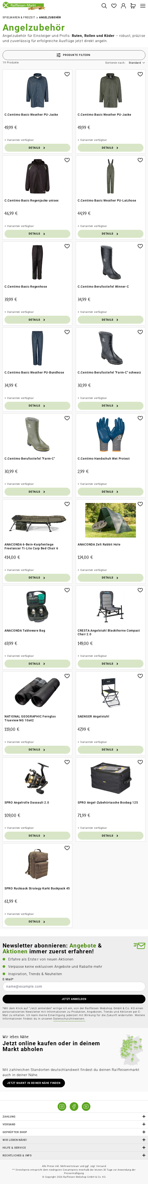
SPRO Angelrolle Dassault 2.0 (27, 802)
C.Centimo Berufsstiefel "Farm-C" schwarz (109, 372)
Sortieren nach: (115, 62)
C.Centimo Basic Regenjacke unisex (32, 200)
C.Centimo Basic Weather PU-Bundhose (34, 372)
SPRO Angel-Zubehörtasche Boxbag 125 (108, 802)
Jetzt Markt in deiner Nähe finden (33, 1083)
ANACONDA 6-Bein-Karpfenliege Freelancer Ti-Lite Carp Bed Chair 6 (31, 546)
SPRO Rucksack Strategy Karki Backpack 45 (37, 888)
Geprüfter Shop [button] (74, 1132)
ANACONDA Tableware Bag (25, 630)
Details (37, 148)
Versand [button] (74, 1124)
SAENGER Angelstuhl (93, 716)
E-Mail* (8, 979)
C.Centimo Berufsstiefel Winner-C (103, 286)
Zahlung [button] (74, 1117)
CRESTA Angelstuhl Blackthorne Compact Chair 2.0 (109, 632)
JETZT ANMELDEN (74, 999)
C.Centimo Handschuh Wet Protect (104, 458)
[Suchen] (104, 6)
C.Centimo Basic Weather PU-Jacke (31, 114)
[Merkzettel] (114, 6)
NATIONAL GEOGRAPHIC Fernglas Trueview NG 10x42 (30, 718)
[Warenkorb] (133, 6)
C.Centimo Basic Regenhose (26, 286)
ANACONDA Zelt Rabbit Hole (99, 544)
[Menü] (141, 6)
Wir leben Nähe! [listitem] (74, 1140)
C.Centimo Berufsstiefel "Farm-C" (30, 458)
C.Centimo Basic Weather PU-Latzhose (107, 200)
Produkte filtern (73, 55)
